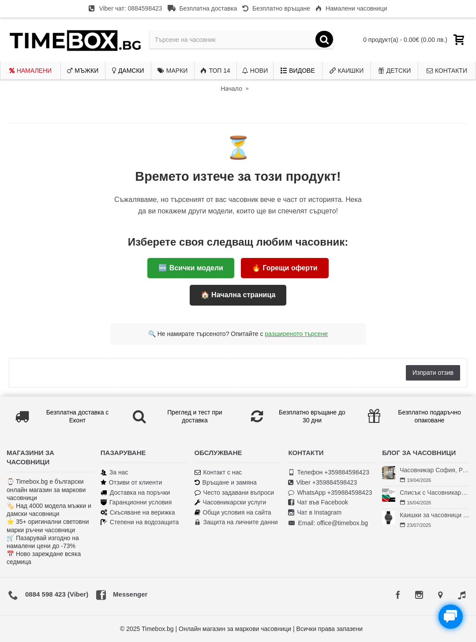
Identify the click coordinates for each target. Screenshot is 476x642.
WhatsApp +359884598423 (330, 492)
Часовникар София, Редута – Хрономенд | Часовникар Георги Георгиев (434, 470)
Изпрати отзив (433, 372)
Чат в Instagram (314, 512)
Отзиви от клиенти (131, 482)
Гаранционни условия (136, 502)
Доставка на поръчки (135, 492)
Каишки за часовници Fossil (434, 515)
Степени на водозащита (140, 522)
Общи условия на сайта (233, 512)
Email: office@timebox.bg (328, 523)
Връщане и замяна (226, 482)
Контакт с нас (218, 472)
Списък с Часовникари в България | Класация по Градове (434, 492)
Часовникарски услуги (230, 502)
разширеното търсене (296, 333)
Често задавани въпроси (234, 492)
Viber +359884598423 (322, 482)
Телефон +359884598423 (328, 472)
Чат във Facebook (318, 502)
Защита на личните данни (236, 522)
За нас (114, 472)
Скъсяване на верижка (138, 512)
